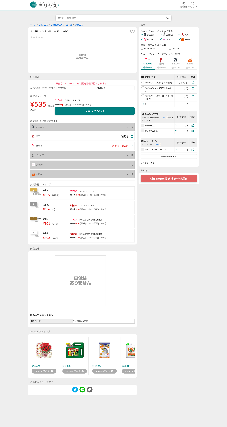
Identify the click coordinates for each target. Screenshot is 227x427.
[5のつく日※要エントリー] (193, 150)
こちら (164, 117)
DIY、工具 (43, 25)
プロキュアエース (72, 100)
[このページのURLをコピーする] (90, 390)
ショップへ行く (95, 111)
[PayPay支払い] (193, 125)
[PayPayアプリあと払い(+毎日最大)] (193, 88)
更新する (101, 88)
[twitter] (75, 390)
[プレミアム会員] (193, 131)
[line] (82, 390)
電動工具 (79, 25)
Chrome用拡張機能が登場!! (168, 178)
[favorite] (132, 31)
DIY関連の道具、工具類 (61, 25)
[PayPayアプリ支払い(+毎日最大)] (193, 83)
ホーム (33, 25)
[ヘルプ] (176, 125)
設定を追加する (168, 156)
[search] (167, 18)
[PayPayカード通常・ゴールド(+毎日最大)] (193, 96)
